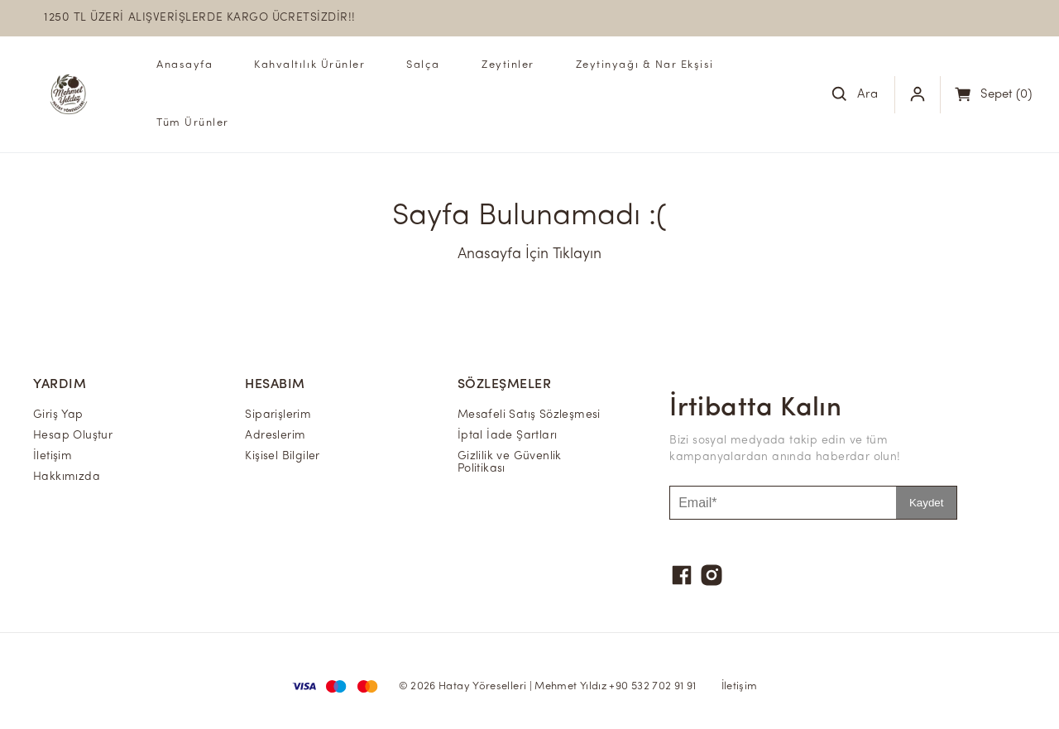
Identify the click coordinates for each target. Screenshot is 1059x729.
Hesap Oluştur (73, 435)
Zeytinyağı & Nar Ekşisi (645, 65)
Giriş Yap (58, 415)
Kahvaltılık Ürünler (309, 65)
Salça (423, 65)
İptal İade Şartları (508, 435)
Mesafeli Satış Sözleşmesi (529, 415)
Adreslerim (275, 435)
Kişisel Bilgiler (282, 456)
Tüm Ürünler (192, 123)
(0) (1006, 95)
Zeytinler (508, 65)
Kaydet (926, 502)
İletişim (52, 456)
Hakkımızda (66, 477)
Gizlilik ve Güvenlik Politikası (510, 462)
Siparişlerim (278, 415)
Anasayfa (184, 65)
